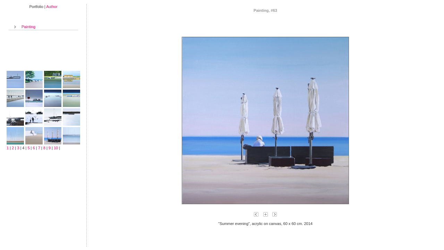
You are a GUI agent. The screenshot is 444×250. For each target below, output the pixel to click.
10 (56, 148)
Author (51, 7)
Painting (28, 27)
